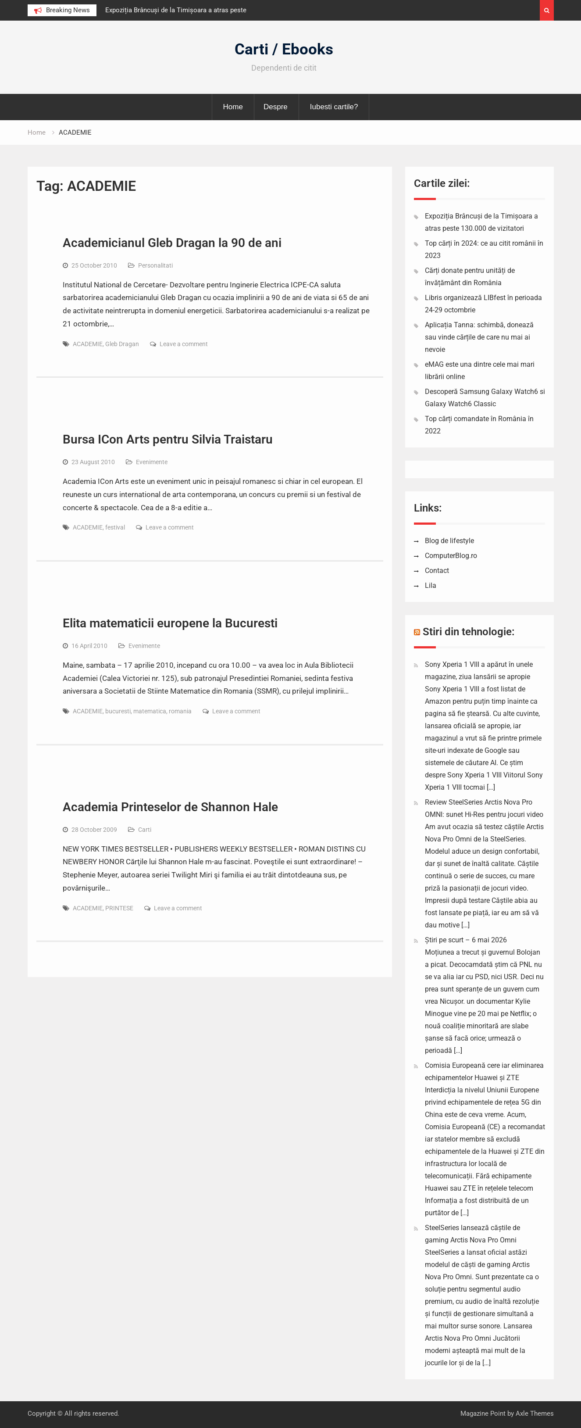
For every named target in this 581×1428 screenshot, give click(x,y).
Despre (276, 107)
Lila (430, 585)
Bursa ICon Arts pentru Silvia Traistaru (168, 439)
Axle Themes (535, 1413)
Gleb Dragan (122, 343)
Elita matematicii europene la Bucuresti (170, 623)
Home (233, 107)
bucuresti (118, 711)
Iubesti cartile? (334, 107)
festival (115, 527)
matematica (149, 711)
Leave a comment (184, 343)
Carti (144, 829)
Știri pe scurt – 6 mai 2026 (466, 940)
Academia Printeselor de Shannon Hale (170, 807)
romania (180, 711)
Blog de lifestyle (449, 541)
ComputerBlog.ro (451, 555)
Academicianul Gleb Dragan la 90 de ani (172, 243)
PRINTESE (119, 908)
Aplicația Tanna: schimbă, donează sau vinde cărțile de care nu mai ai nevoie (479, 337)
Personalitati (155, 265)
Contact (437, 570)
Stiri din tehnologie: (469, 632)
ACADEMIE (88, 343)
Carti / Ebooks (284, 49)
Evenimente (152, 461)
